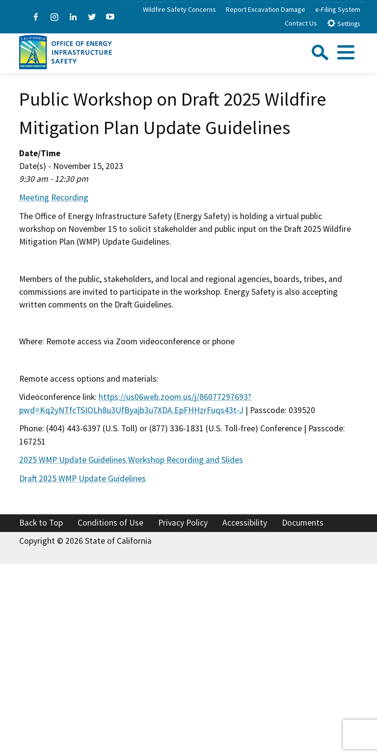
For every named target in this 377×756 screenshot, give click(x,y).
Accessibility (244, 522)
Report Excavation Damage (265, 9)
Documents (302, 522)
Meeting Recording (53, 197)
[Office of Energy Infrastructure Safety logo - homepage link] (65, 51)
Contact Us (301, 23)
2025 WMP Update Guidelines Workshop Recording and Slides (131, 459)
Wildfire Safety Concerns (179, 9)
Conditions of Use (110, 522)
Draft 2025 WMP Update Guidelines (82, 478)
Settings (343, 23)
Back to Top (41, 522)
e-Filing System (337, 9)
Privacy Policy (183, 522)
